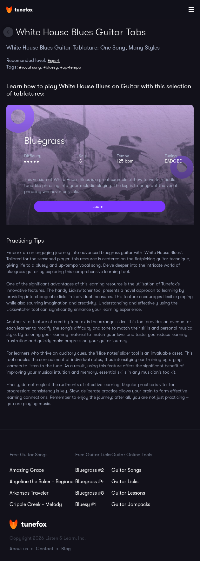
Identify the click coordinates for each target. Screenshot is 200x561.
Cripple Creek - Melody (36, 504)
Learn (97, 206)
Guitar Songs (126, 470)
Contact (44, 548)
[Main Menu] (191, 9)
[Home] (25, 10)
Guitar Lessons (128, 493)
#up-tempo (70, 67)
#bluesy (50, 67)
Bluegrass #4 (89, 481)
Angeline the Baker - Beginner (42, 481)
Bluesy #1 (85, 504)
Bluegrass (44, 140)
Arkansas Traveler (29, 493)
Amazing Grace (27, 470)
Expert (54, 60)
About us (19, 548)
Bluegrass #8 (89, 493)
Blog (66, 548)
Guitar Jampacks (130, 504)
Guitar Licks (124, 481)
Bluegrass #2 (89, 470)
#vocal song (30, 67)
